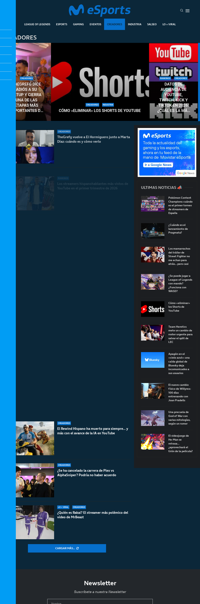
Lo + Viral (169, 24)
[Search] (182, 11)
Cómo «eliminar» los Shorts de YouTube (100, 110)
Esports (61, 24)
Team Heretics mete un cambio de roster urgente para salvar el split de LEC (180, 334)
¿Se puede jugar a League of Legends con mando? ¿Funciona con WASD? (180, 283)
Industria (134, 24)
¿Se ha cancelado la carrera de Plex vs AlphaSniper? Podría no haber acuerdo (86, 475)
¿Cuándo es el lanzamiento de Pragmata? (178, 228)
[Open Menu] (187, 11)
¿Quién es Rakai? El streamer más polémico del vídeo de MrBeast (92, 514)
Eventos (95, 24)
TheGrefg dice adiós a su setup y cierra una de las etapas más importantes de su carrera (26, 97)
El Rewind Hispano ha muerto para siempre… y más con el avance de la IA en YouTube (92, 437)
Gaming (78, 24)
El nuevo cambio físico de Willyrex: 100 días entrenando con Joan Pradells (179, 392)
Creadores (114, 24)
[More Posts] (67, 548)
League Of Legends (37, 24)
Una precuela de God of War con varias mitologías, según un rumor (179, 418)
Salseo (152, 24)
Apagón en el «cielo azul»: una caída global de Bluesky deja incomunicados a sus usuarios (179, 363)
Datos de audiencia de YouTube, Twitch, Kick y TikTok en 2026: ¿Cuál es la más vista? (173, 97)
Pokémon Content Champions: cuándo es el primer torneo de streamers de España (180, 205)
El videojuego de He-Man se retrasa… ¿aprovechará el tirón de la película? (180, 443)
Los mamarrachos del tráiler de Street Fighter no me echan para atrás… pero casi (179, 256)
